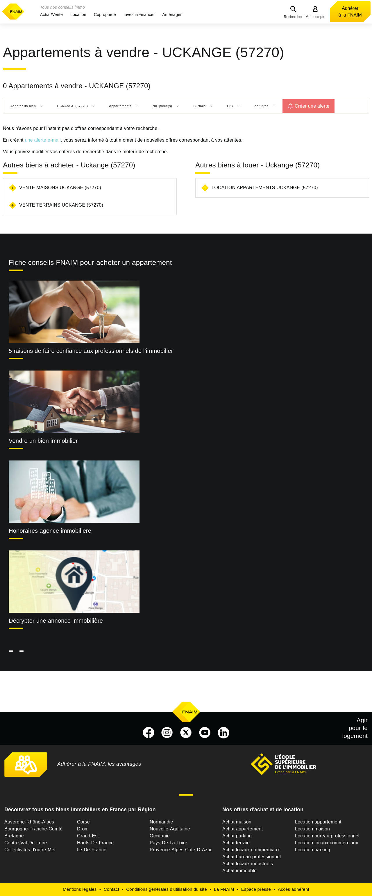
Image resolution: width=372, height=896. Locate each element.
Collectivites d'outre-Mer (30, 849)
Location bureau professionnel (327, 835)
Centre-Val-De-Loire (25, 842)
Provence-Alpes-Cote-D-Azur (181, 849)
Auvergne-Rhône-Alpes (29, 821)
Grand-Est (88, 835)
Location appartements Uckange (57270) (265, 187)
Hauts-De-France (95, 842)
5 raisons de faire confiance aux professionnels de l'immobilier (91, 351)
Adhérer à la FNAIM (350, 11)
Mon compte (315, 17)
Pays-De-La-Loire (168, 842)
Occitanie (160, 835)
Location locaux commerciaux (326, 842)
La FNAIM (224, 889)
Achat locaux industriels (247, 863)
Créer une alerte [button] (312, 106)
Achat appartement (242, 828)
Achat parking (237, 835)
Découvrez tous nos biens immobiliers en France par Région (80, 809)
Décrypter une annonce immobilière (56, 620)
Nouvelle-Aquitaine (170, 828)
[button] (51, 14)
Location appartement (318, 821)
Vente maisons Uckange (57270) (60, 187)
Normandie (161, 821)
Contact (111, 889)
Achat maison (236, 821)
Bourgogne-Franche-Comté (33, 828)
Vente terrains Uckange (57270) (61, 205)
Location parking (312, 849)
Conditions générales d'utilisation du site (166, 889)
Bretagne (14, 835)
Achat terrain (236, 842)
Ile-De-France (91, 849)
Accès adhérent (293, 889)
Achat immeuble (239, 870)
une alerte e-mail (42, 140)
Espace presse (256, 889)
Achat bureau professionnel (251, 856)
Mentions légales (80, 889)
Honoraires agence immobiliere (50, 531)
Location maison (312, 828)
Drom (83, 828)
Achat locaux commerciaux (251, 849)
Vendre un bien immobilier (43, 441)
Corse (83, 821)
